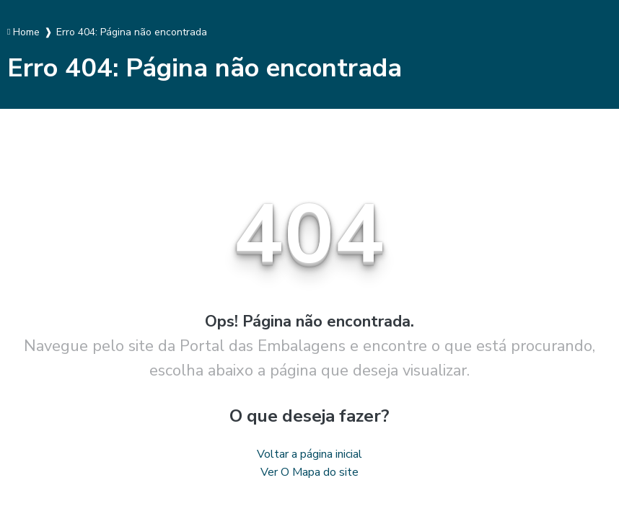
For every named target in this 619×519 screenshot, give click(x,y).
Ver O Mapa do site (309, 472)
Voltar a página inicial (309, 454)
